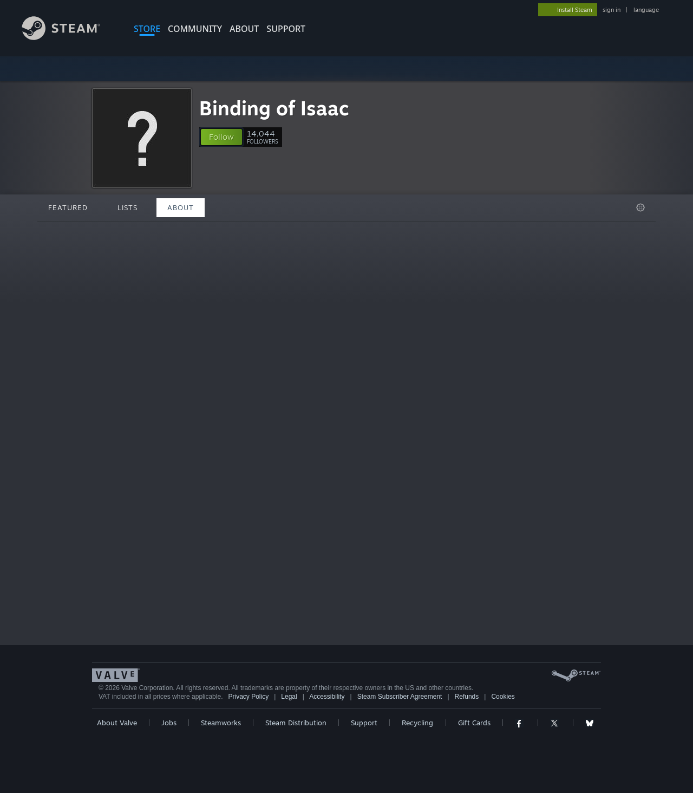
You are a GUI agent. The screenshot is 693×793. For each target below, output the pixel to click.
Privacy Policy (248, 696)
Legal (289, 696)
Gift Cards (474, 722)
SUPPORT (285, 29)
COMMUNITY (195, 29)
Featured (68, 207)
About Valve (117, 722)
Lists (127, 207)
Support (364, 722)
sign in (611, 10)
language (646, 10)
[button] (221, 137)
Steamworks (221, 722)
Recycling (417, 722)
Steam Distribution (295, 722)
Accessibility (326, 696)
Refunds (467, 696)
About (244, 29)
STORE (147, 29)
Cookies (502, 696)
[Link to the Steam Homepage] (69, 37)
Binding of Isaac (274, 108)
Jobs (168, 722)
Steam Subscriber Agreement (399, 696)
